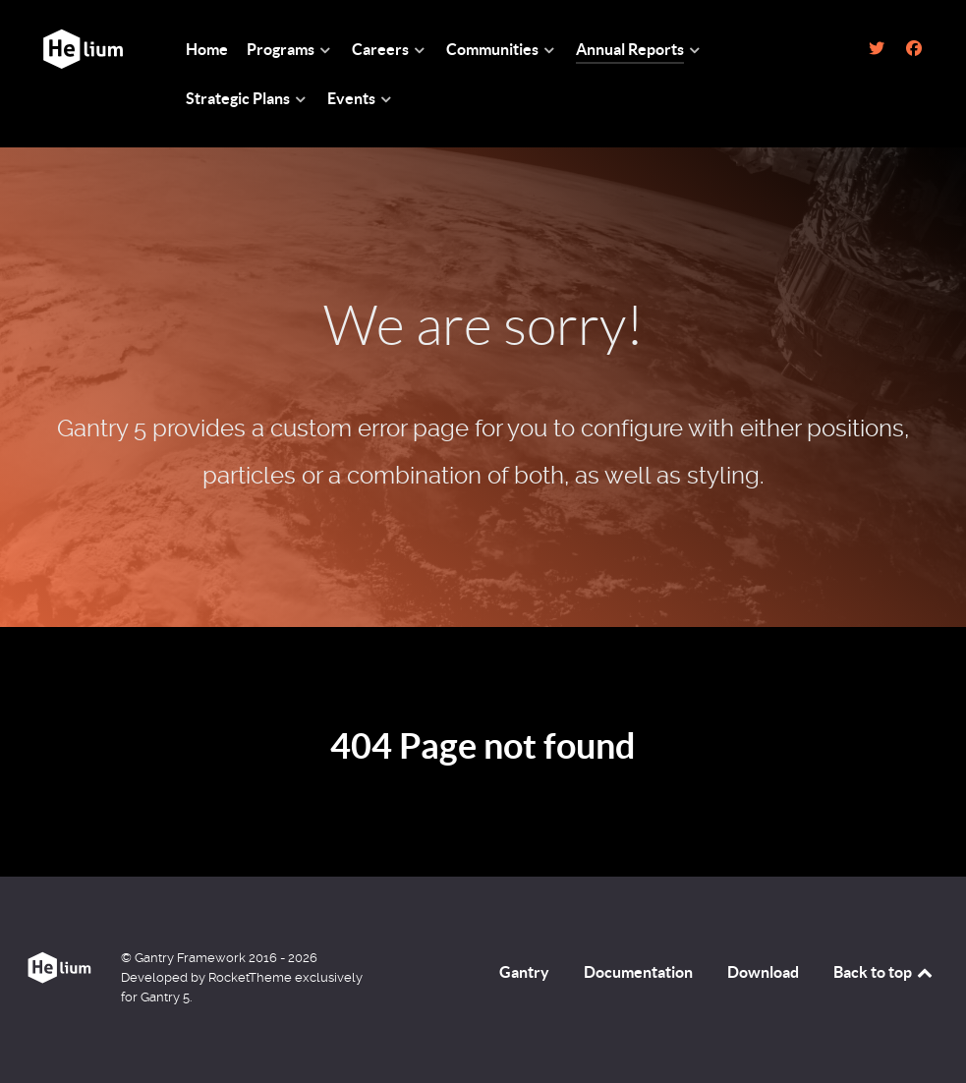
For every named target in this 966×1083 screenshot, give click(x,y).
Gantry (524, 972)
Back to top (884, 972)
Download (763, 972)
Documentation (638, 972)
